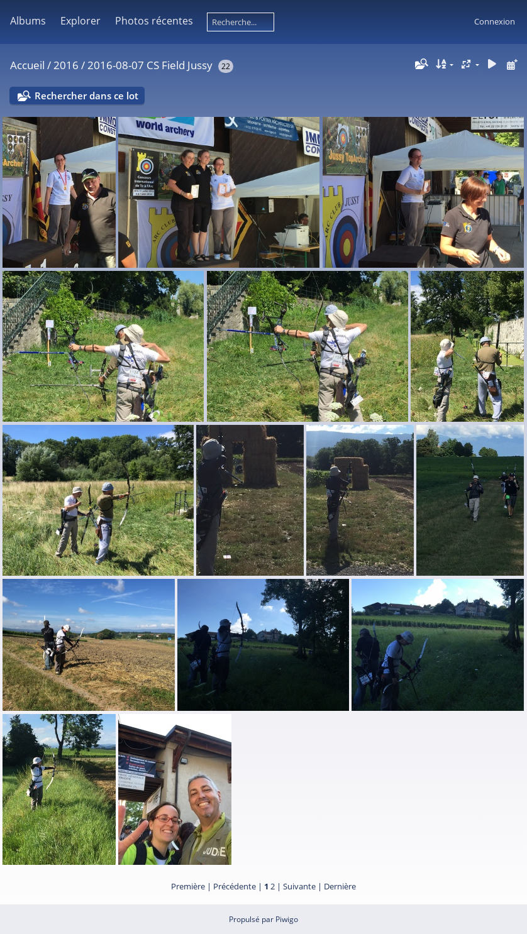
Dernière (340, 886)
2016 (66, 65)
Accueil (27, 65)
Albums (28, 21)
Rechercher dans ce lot (86, 95)
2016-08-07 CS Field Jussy (150, 65)
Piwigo (286, 919)
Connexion (494, 21)
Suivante (299, 886)
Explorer (80, 21)
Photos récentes (154, 21)
